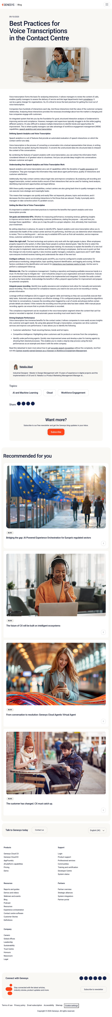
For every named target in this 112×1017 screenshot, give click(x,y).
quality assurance (87, 169)
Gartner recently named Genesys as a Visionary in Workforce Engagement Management (51, 351)
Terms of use (7, 1005)
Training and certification (68, 867)
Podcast (7, 903)
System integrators (65, 896)
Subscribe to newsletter (93, 989)
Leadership (8, 942)
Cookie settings (71, 1006)
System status (63, 874)
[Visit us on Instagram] (86, 978)
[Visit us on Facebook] (95, 978)
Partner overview (65, 889)
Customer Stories (11, 917)
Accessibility (49, 1005)
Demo (6, 871)
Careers (7, 935)
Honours (7, 952)
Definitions (8, 920)
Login (60, 854)
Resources (8, 906)
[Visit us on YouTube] (100, 978)
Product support (64, 857)
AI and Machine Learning (25, 392)
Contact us (39, 830)
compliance (88, 99)
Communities (63, 864)
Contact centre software (13, 913)
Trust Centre (9, 949)
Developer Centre (65, 871)
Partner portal (63, 899)
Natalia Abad (26, 366)
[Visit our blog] (104, 978)
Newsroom (8, 956)
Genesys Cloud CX (11, 854)
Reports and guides (11, 889)
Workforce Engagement (73, 392)
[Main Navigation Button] (107, 4)
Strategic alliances (65, 893)
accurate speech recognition (62, 348)
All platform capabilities (13, 864)
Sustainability (9, 945)
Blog (5, 899)
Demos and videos (11, 893)
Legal (6, 959)
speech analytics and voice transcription (35, 129)
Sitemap (59, 1005)
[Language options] (97, 830)
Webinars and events (12, 896)
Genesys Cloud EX (11, 857)
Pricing (6, 867)
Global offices (9, 939)
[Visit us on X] (90, 978)
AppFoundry (8, 860)
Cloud (50, 392)
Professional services (66, 860)
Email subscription (34, 1005)
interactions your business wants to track (68, 264)
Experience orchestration (14, 910)
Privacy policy (19, 1005)
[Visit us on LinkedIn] (81, 978)
